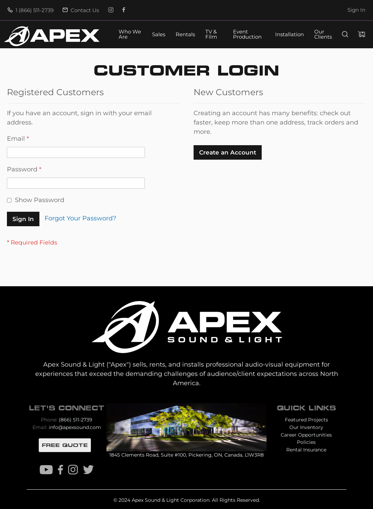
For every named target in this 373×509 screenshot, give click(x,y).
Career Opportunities (306, 435)
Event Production (247, 34)
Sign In (356, 10)
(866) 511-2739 (75, 420)
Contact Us (81, 10)
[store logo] (52, 36)
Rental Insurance (306, 450)
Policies (306, 442)
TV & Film (211, 34)
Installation (289, 34)
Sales (158, 34)
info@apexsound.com (75, 427)
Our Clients (323, 34)
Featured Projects (306, 420)
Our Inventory (306, 427)
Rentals (185, 34)
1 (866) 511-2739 (31, 10)
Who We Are (130, 34)
